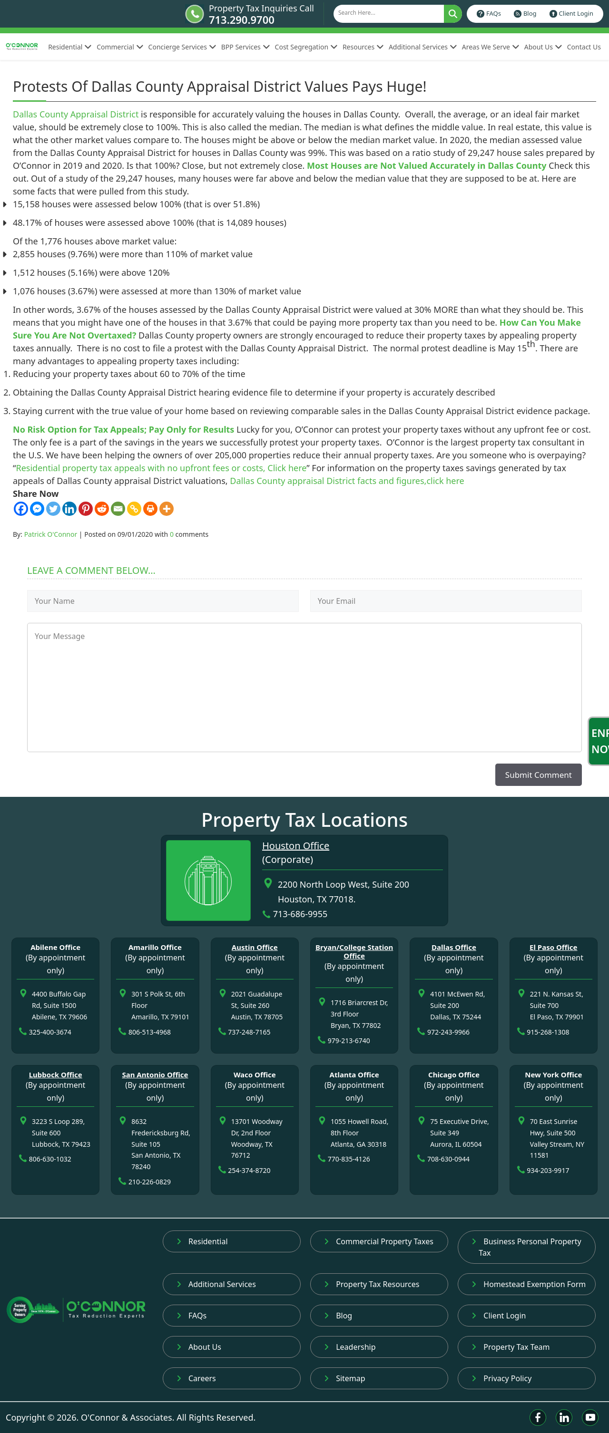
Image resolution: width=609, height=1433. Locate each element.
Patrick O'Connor (51, 534)
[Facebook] (21, 509)
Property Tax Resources (371, 1284)
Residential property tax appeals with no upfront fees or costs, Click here (161, 468)
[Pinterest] (86, 509)
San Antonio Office (155, 1074)
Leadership (349, 1347)
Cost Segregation (306, 46)
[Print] (150, 509)
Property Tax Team (510, 1347)
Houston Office (295, 845)
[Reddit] (102, 509)
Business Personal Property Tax (526, 1247)
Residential (70, 46)
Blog (530, 13)
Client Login (576, 13)
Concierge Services (182, 46)
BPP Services (245, 46)
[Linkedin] (69, 509)
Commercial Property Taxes (378, 1241)
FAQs (493, 13)
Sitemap (344, 1378)
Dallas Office (454, 947)
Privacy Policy (501, 1378)
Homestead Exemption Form (528, 1284)
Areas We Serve (491, 46)
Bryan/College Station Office (354, 951)
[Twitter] (53, 509)
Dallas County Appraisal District (75, 114)
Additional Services (423, 46)
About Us (543, 46)
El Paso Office (554, 947)
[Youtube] (590, 1417)
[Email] (118, 509)
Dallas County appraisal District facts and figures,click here (347, 480)
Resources (363, 46)
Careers (196, 1378)
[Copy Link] (134, 509)
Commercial (120, 46)
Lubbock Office (55, 1074)
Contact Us (584, 46)
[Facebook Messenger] (37, 509)
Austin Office (255, 947)
